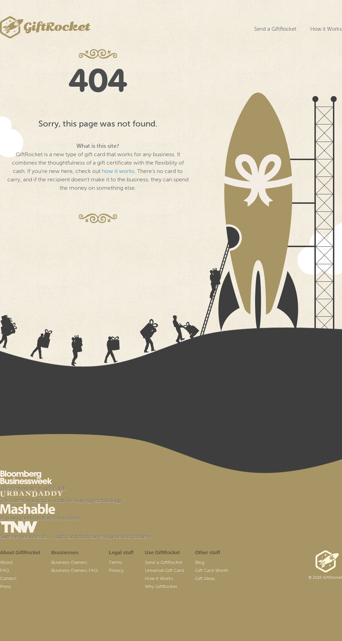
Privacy (116, 570)
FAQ (4, 570)
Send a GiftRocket (275, 29)
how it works (118, 171)
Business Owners (69, 562)
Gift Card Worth (211, 570)
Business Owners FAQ (74, 570)
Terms (115, 562)
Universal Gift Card (164, 570)
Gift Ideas (205, 578)
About (6, 562)
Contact (8, 578)
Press (5, 586)
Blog (200, 562)
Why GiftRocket (161, 586)
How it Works (326, 29)
